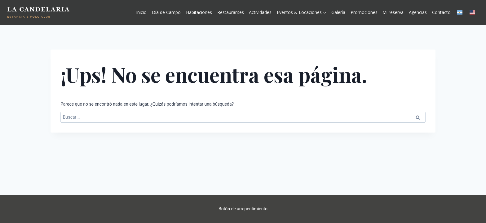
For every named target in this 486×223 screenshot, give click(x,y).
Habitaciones (199, 12)
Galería (338, 12)
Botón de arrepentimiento (243, 208)
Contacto (441, 12)
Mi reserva (393, 12)
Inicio (141, 12)
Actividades (260, 12)
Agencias (418, 12)
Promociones (364, 12)
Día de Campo (166, 12)
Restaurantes (230, 12)
